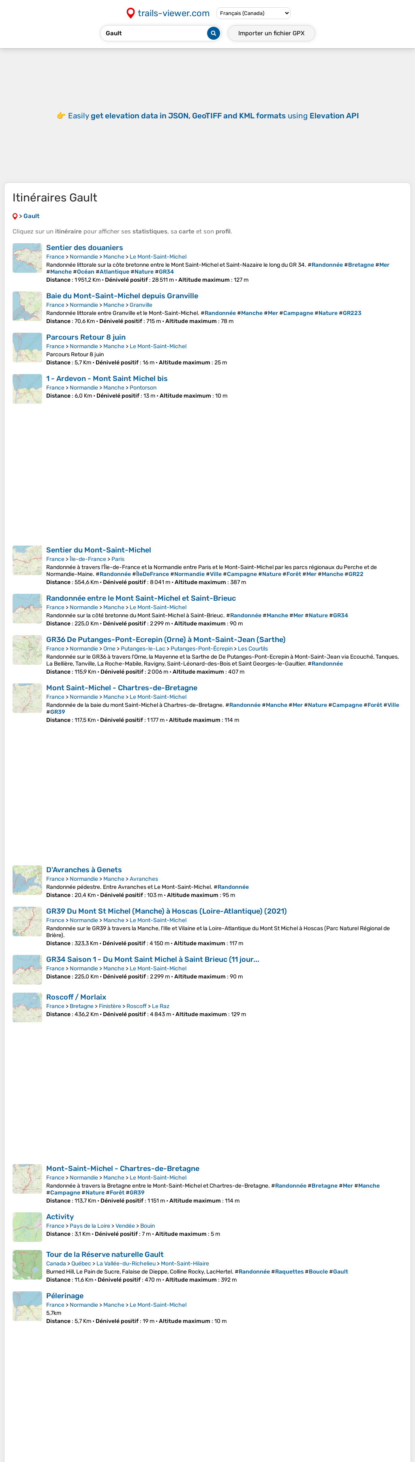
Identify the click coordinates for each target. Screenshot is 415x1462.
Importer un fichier (271, 33)
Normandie (84, 268)
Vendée (125, 1238)
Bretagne (82, 1018)
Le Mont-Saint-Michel (158, 268)
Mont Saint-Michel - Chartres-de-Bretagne (121, 700)
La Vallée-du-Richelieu (126, 1275)
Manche (113, 268)
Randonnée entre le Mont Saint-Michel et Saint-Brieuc (141, 610)
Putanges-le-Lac (143, 660)
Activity (60, 1228)
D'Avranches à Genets (84, 882)
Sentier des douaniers (84, 259)
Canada (56, 1275)
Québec (81, 1275)
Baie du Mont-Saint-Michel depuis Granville (122, 308)
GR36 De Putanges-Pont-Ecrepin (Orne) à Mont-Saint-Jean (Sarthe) (166, 651)
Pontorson (143, 399)
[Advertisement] (207, 121)
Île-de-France (88, 571)
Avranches (144, 891)
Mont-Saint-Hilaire (185, 1275)
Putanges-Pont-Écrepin (202, 660)
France (55, 268)
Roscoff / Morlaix (76, 1009)
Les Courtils (253, 660)
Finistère (110, 1018)
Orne (109, 660)
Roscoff (136, 1018)
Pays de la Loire (90, 1238)
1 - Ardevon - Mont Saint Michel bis (107, 390)
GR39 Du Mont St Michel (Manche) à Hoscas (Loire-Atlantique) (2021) (166, 923)
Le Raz (160, 1018)
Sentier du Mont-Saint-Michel (98, 562)
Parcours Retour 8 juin (86, 349)
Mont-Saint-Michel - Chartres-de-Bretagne (122, 1180)
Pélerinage (64, 1308)
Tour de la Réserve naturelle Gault (105, 1266)
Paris (117, 571)
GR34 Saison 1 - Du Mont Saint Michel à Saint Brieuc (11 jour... (152, 971)
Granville (141, 317)
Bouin (147, 1238)
